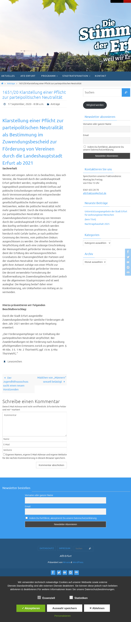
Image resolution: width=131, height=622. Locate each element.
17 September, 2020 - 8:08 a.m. (26, 104)
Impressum (64, 548)
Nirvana (66, 562)
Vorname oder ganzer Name (97, 124)
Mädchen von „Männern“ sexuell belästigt (51, 379)
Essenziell (46, 597)
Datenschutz (47, 548)
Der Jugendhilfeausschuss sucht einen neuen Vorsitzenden (15, 383)
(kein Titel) (90, 219)
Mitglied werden (95, 105)
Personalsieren (62, 615)
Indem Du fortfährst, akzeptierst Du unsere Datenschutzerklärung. (103, 148)
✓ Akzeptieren (31, 608)
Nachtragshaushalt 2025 (97, 224)
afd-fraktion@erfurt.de (94, 193)
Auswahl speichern (64, 608)
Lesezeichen (15, 361)
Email (86, 135)
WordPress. (78, 562)
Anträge (11, 83)
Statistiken (79, 597)
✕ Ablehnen (97, 608)
